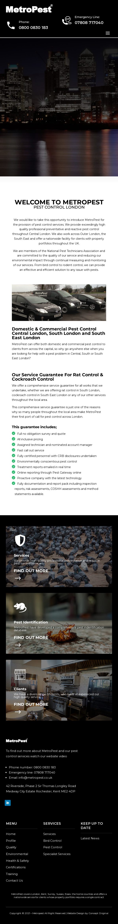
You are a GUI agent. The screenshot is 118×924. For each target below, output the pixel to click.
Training (12, 874)
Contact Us (14, 880)
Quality (11, 847)
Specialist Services (56, 854)
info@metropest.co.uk (35, 777)
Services (49, 834)
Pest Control (52, 847)
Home (11, 834)
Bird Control (52, 841)
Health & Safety (17, 861)
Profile (11, 841)
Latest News (90, 838)
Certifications (15, 867)
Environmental (17, 854)
